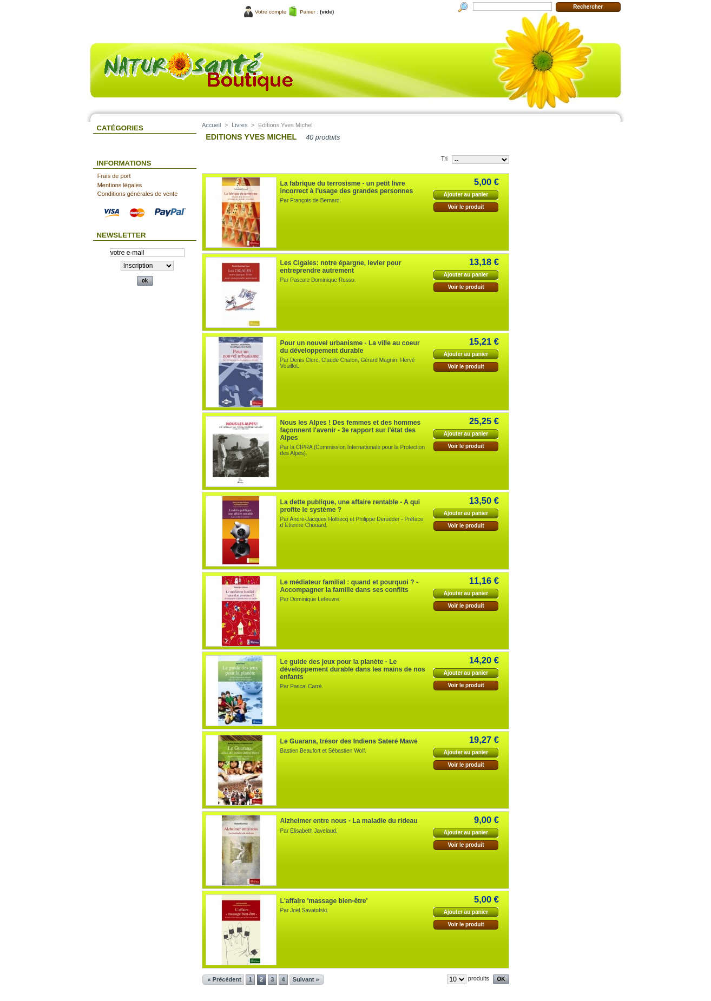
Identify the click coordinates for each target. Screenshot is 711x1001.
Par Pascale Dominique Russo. (318, 280)
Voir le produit (465, 207)
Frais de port (114, 176)
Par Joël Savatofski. (304, 910)
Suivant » (306, 979)
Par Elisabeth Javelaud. (309, 831)
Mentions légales (119, 185)
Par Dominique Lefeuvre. (310, 599)
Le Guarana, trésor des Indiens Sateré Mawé (349, 741)
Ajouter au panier (466, 194)
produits (478, 978)
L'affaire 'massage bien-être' (324, 901)
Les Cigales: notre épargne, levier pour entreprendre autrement (340, 266)
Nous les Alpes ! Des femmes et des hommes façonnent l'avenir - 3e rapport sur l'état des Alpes (350, 430)
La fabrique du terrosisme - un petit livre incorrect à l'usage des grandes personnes (346, 187)
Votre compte (270, 12)
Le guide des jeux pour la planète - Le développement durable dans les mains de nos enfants (352, 669)
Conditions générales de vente (137, 193)
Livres (239, 125)
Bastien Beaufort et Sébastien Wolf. (323, 751)
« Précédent (224, 979)
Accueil (211, 125)
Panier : (309, 12)
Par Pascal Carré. (302, 686)
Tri (444, 158)
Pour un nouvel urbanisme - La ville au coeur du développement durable (350, 346)
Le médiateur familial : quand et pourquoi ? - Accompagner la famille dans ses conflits (349, 586)
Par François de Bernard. (310, 200)
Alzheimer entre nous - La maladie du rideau (349, 821)
